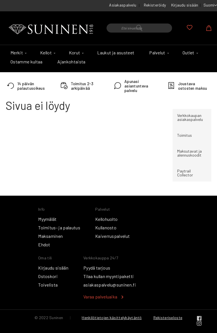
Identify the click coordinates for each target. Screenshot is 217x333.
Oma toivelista (189, 27)
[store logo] (52, 29)
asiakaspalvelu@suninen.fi (109, 284)
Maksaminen (50, 236)
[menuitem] (18, 53)
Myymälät (47, 219)
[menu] (108, 59)
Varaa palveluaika (100, 296)
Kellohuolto (106, 219)
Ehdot (44, 244)
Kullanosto (105, 227)
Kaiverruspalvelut (112, 236)
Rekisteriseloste (167, 317)
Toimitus (184, 135)
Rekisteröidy (155, 5)
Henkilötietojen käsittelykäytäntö (112, 317)
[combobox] (139, 28)
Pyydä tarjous (96, 267)
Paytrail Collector (185, 172)
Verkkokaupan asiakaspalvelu (190, 117)
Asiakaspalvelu (122, 5)
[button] (210, 5)
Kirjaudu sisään (184, 5)
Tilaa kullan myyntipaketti (108, 276)
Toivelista (48, 284)
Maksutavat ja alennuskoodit (189, 153)
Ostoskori (48, 276)
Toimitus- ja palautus (59, 227)
